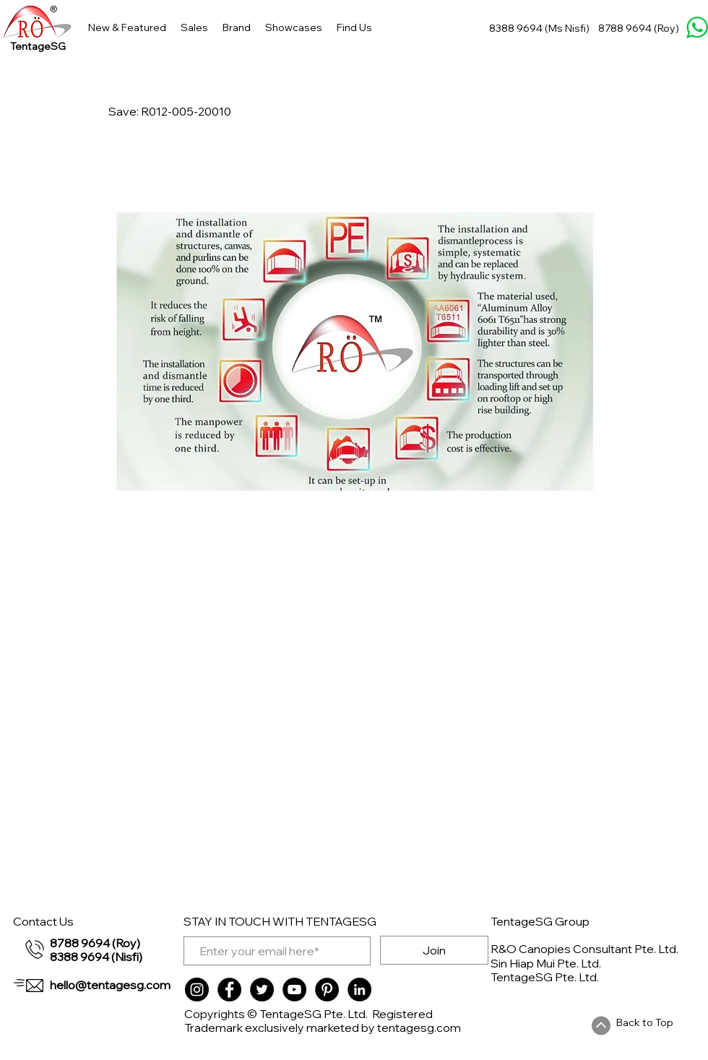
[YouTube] (294, 989)
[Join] (434, 950)
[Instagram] (197, 989)
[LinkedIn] (359, 989)
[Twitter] (262, 989)
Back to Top (644, 1022)
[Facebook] (229, 989)
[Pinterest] (327, 989)
